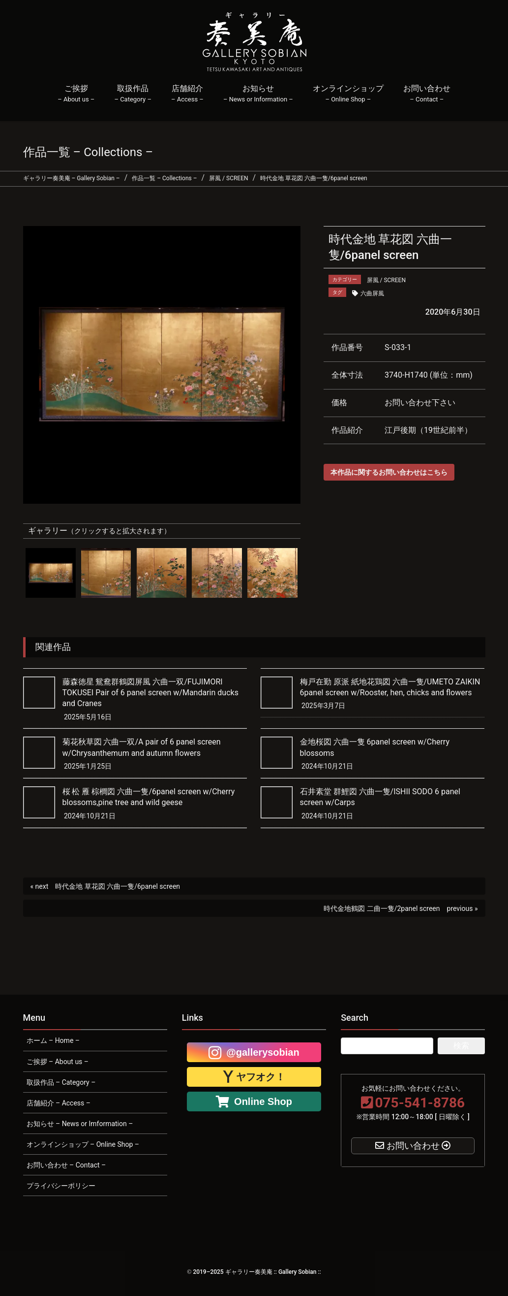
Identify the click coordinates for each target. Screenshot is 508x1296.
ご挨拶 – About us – (58, 1062)
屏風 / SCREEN (386, 280)
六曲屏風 (372, 293)
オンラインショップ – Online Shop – (83, 1144)
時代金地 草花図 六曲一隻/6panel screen (117, 886)
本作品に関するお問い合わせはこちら (389, 472)
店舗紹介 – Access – (58, 1103)
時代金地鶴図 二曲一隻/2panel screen (382, 908)
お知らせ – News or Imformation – (80, 1124)
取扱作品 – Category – (61, 1082)
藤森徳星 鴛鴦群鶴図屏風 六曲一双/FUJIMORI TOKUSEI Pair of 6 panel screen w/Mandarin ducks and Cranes (150, 693)
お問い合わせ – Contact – (66, 1165)
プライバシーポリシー (61, 1186)
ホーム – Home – (53, 1040)
